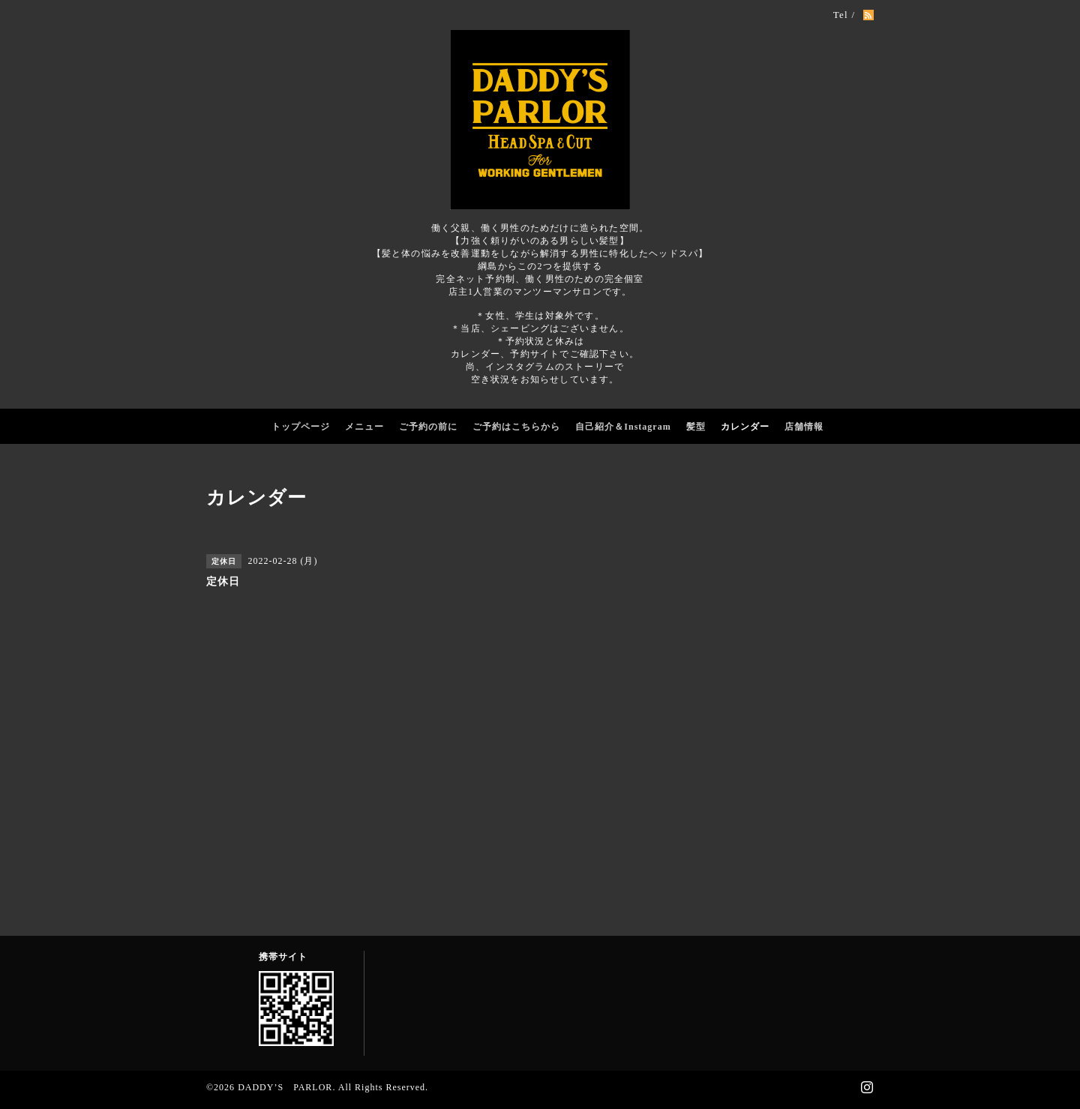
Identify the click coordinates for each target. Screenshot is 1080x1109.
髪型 (696, 426)
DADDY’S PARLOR (285, 1087)
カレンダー (745, 426)
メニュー (364, 426)
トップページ (301, 426)
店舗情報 (804, 426)
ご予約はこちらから (516, 426)
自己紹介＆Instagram (622, 426)
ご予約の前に (428, 426)
